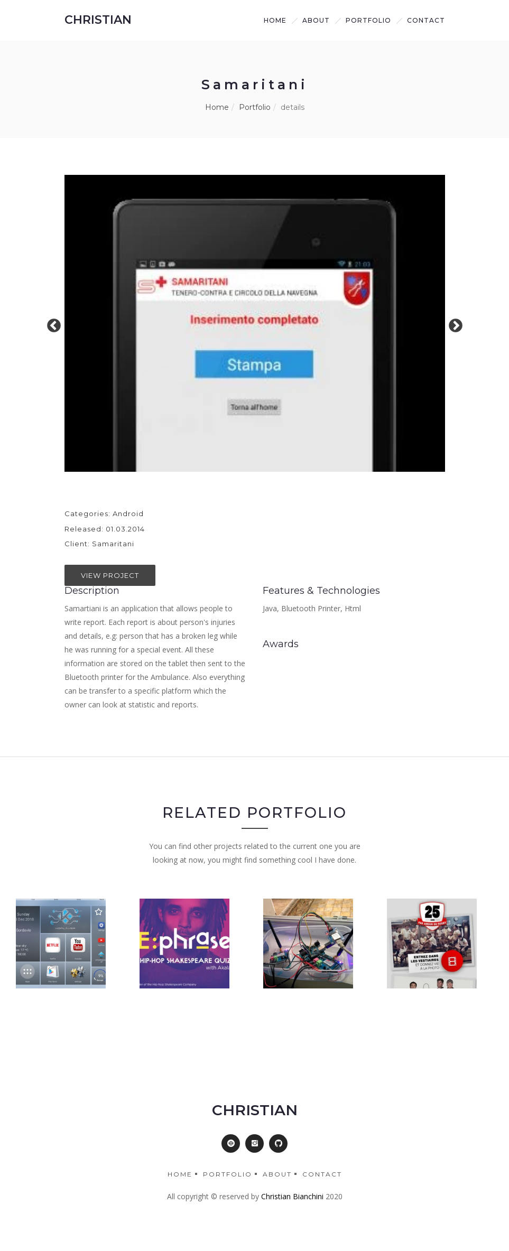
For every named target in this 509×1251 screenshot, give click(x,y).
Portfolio (368, 20)
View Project (110, 575)
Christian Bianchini (292, 1196)
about (316, 20)
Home (275, 20)
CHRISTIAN (98, 20)
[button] (230, 1143)
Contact (426, 20)
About (277, 1174)
